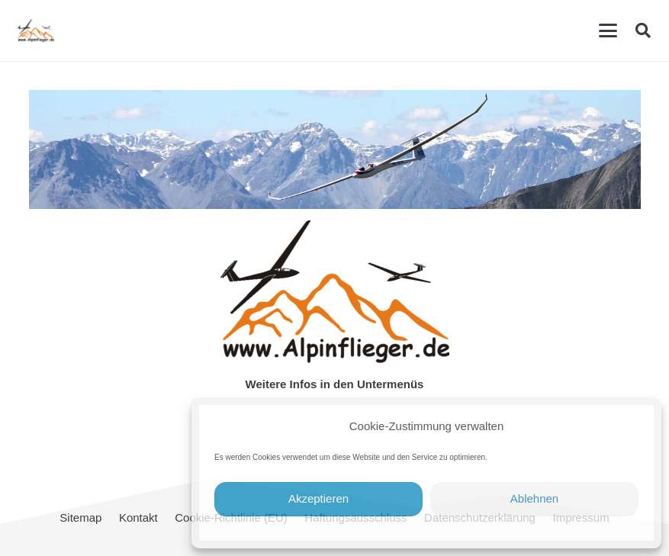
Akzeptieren (318, 498)
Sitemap (80, 517)
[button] (608, 30)
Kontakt (138, 517)
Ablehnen (534, 498)
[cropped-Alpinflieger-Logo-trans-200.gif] (36, 30)
